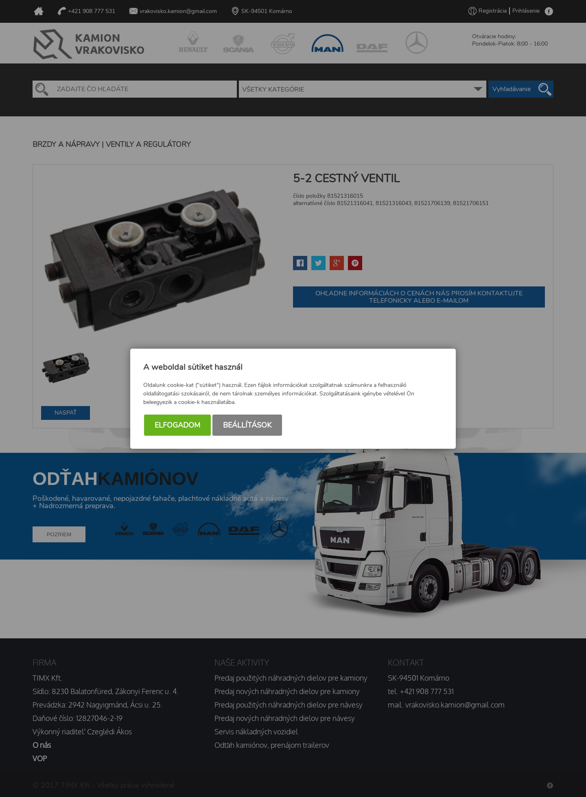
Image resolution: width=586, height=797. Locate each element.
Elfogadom (177, 425)
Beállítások (247, 425)
